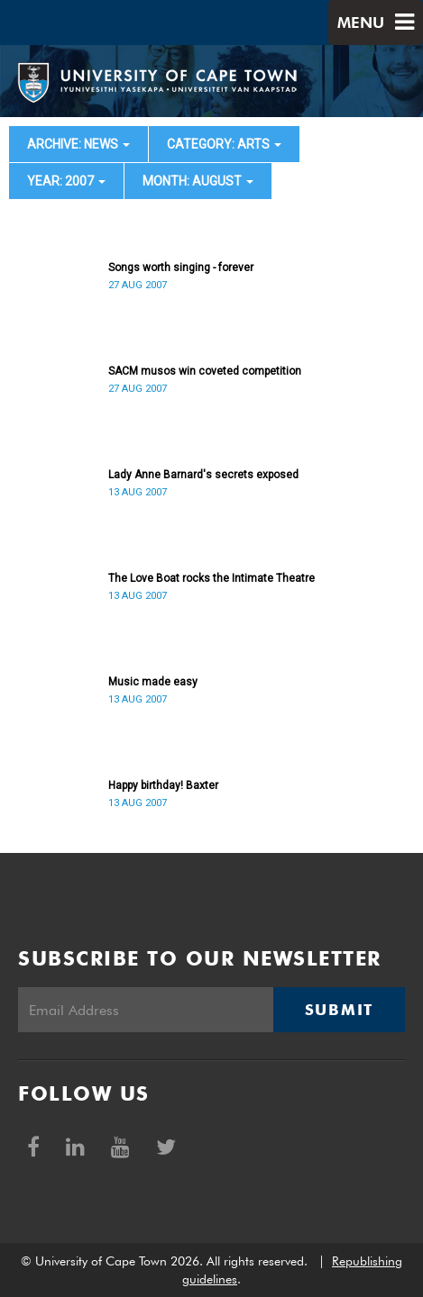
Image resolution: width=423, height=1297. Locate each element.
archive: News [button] (78, 144)
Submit (339, 1010)
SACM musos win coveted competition (204, 371)
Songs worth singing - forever (180, 267)
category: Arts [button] (224, 144)
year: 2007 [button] (66, 181)
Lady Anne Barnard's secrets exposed (203, 474)
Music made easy (153, 682)
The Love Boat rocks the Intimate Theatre (211, 578)
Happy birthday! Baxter (163, 785)
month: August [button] (198, 181)
